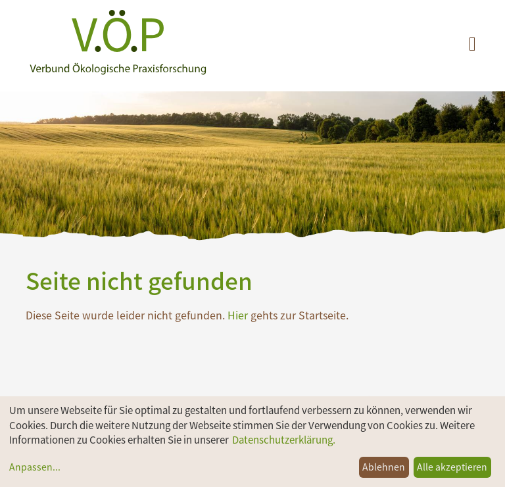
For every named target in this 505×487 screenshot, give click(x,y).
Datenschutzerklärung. (283, 439)
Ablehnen (383, 466)
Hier (238, 315)
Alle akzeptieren (452, 466)
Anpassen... (34, 466)
